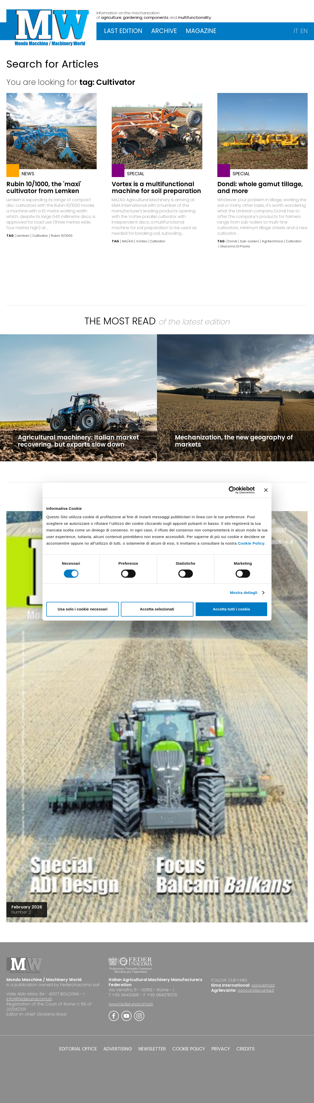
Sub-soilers (249, 241)
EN (304, 31)
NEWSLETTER (152, 1049)
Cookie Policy (251, 543)
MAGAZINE (201, 31)
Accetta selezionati (157, 609)
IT (296, 31)
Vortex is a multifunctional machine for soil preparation (156, 187)
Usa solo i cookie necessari (83, 609)
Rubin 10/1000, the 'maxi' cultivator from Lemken (43, 187)
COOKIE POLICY (188, 1049)
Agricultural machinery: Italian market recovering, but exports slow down (78, 441)
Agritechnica (272, 241)
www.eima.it (263, 985)
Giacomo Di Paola (235, 246)
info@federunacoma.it (29, 999)
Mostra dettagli (243, 592)
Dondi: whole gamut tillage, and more (260, 187)
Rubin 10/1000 (62, 236)
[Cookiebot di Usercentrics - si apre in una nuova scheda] (232, 490)
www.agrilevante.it (256, 990)
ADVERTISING (117, 1049)
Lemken (23, 236)
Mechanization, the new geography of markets (234, 441)
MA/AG (127, 241)
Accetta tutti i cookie (231, 609)
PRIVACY (220, 1049)
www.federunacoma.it (131, 1004)
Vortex (141, 241)
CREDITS (245, 1049)
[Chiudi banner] (266, 490)
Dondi (232, 241)
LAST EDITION (123, 31)
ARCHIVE (164, 31)
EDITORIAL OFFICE (78, 1049)
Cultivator (40, 236)
